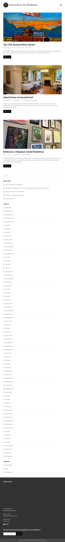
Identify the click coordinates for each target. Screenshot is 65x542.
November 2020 (9, 381)
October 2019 (8, 424)
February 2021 (9, 371)
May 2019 (7, 438)
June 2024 (7, 261)
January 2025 (8, 243)
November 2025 (9, 218)
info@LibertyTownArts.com (10, 516)
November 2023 (9, 278)
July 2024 (7, 257)
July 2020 (7, 396)
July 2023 (7, 289)
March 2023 (8, 300)
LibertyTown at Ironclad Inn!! (18, 97)
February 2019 (9, 445)
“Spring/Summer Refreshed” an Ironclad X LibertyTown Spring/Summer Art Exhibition (27, 188)
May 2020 (7, 403)
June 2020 (7, 399)
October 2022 (8, 314)
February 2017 (9, 456)
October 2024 (8, 250)
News (6, 468)
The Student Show (10, 198)
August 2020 (8, 392)
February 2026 (9, 211)
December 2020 (9, 378)
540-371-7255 (6, 514)
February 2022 (9, 335)
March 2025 (8, 236)
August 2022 (8, 321)
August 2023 (8, 285)
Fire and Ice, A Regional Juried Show (14, 195)
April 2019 (7, 442)
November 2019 (9, 420)
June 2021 (7, 357)
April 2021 (7, 364)
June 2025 (7, 229)
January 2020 (8, 413)
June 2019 (7, 435)
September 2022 (9, 317)
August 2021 (8, 353)
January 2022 (8, 339)
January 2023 (8, 307)
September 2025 (9, 222)
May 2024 (7, 264)
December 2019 (9, 417)
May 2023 (7, 293)
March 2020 (8, 406)
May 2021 (7, 360)
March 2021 (8, 367)
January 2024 (8, 275)
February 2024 (9, 271)
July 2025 (7, 225)
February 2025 (9, 239)
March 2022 (8, 332)
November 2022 (9, 310)
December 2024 (9, 246)
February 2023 (9, 303)
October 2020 (8, 385)
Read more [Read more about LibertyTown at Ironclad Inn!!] (7, 111)
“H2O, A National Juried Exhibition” (14, 184)
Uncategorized (34, 100)
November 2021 (9, 346)
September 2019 (9, 428)
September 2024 (9, 254)
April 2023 (7, 296)
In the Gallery (28, 47)
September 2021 (9, 349)
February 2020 (9, 410)
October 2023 (8, 282)
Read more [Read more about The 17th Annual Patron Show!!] (7, 57)
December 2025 (9, 214)
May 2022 (7, 328)
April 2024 (7, 268)
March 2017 (8, 452)
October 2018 (8, 449)
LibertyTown (18, 47)
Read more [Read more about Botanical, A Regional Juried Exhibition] (7, 166)
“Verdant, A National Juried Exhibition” (15, 191)
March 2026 (8, 207)
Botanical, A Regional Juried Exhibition (23, 151)
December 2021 (9, 342)
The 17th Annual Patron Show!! (19, 44)
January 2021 (8, 374)
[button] (61, 5)
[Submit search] (60, 176)
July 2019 (7, 431)
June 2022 (7, 325)
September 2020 (9, 388)
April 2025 (7, 232)
